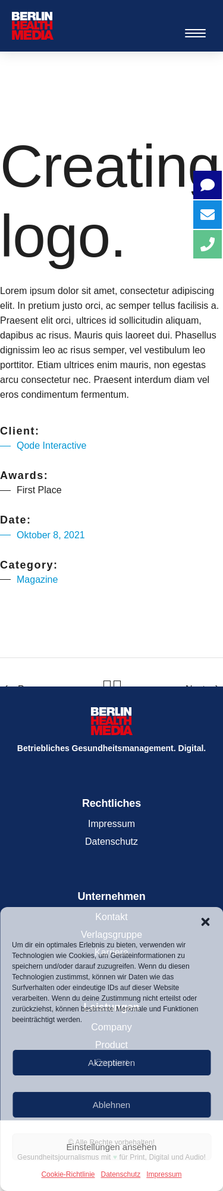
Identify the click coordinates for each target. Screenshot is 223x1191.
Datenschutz (121, 1174)
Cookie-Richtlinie (68, 1174)
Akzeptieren (111, 1063)
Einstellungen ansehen (112, 1147)
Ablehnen (111, 1105)
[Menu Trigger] (195, 33)
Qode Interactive (51, 445)
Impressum (163, 1174)
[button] (205, 922)
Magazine (37, 579)
